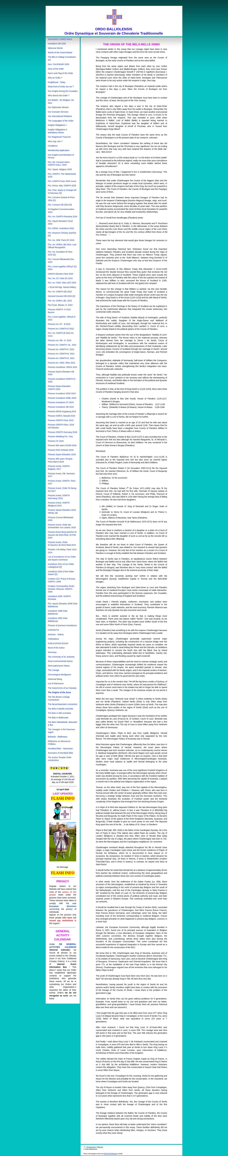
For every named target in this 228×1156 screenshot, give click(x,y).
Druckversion (89, 1147)
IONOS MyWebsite (110, 1154)
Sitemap (100, 1147)
